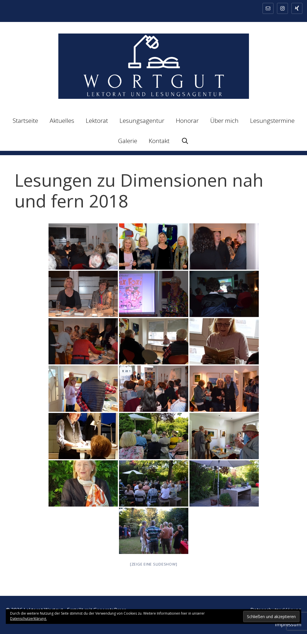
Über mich (224, 120)
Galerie (127, 141)
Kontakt (159, 141)
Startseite (25, 120)
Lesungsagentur (142, 120)
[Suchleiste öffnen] (185, 141)
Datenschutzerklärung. (28, 618)
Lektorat (97, 120)
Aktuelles (62, 120)
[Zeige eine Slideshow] (153, 564)
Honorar (187, 120)
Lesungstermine (272, 120)
